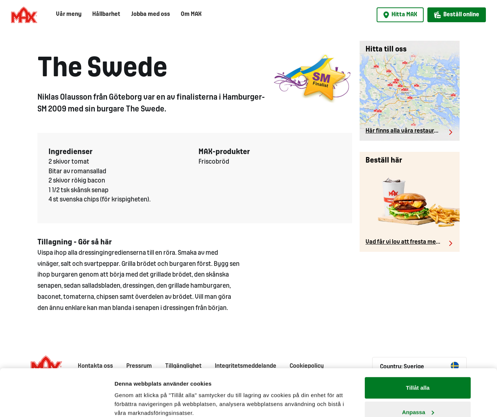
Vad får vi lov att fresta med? (404, 242)
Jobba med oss (150, 14)
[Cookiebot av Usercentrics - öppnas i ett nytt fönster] (65, 402)
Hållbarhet (106, 14)
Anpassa (418, 373)
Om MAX (191, 14)
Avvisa (418, 397)
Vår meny (68, 14)
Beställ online (456, 14)
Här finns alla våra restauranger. (408, 131)
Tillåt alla (418, 349)
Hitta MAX (400, 14)
